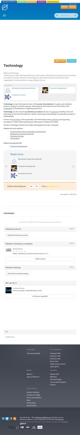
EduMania (31, 2)
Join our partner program (58, 382)
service (27, 106)
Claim (28, 400)
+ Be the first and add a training (17, 273)
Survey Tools (54, 361)
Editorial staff (54, 374)
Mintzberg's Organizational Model (22, 134)
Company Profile (55, 353)
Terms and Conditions (34, 397)
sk (75, 4)
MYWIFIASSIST (18, 249)
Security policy (31, 405)
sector (40, 122)
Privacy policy (31, 403)
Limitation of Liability (33, 395)
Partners (53, 385)
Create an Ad (10, 337)
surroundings (16, 119)
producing (54, 112)
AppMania (22, 2)
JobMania (41, 2)
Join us (72, 7)
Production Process (17, 136)
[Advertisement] (41, 37)
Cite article (71, 61)
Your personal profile (33, 353)
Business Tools (55, 356)
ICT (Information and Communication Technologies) (28, 132)
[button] (5, 165)
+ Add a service (40, 259)
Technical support (56, 379)
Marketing (53, 377)
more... (72, 229)
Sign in (64, 7)
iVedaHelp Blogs (18, 288)
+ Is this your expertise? (40, 296)
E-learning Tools (55, 359)
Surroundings (15, 138)
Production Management (18, 146)
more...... (47, 253)
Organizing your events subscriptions (57, 365)
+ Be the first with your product (17, 235)
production (55, 119)
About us (30, 374)
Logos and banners (33, 377)
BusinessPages (53, 2)
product (14, 106)
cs (73, 4)
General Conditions (33, 392)
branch (30, 122)
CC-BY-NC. (65, 422)
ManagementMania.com (43, 417)
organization (8, 108)
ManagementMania (9, 2)
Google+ (61, 419)
